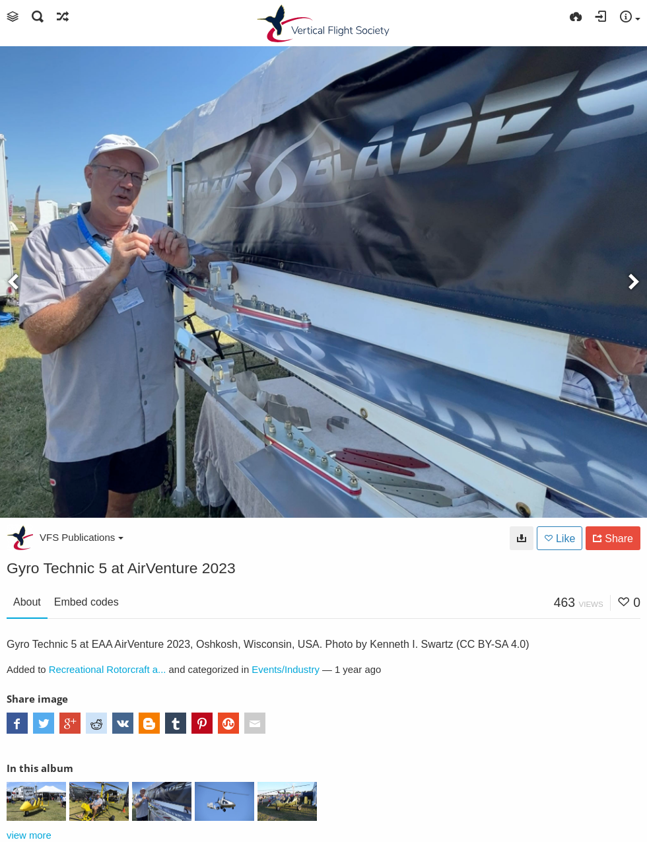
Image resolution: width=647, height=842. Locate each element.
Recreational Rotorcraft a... (107, 669)
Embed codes (86, 602)
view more (29, 835)
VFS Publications (81, 537)
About (27, 602)
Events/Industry (286, 669)
